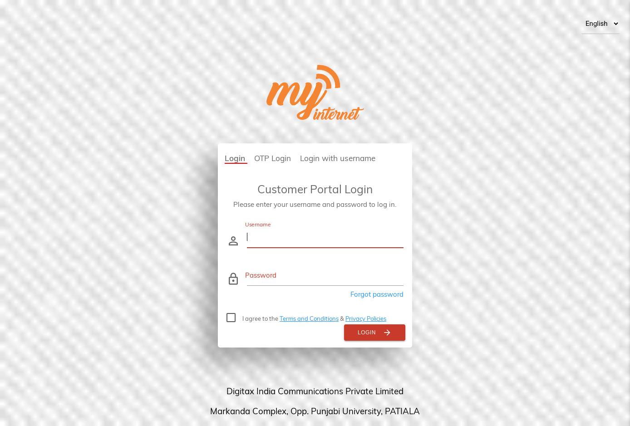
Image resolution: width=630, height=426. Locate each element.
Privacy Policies (365, 318)
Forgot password (377, 294)
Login (375, 332)
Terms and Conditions (309, 318)
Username (258, 224)
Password (260, 275)
